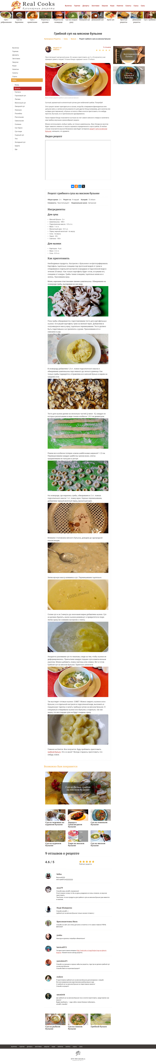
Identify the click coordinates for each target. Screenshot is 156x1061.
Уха (16, 139)
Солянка (18, 124)
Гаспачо (18, 92)
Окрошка (18, 110)
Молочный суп (20, 103)
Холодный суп (20, 142)
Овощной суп (20, 106)
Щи (16, 149)
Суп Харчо (18, 128)
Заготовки (95, 6)
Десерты (85, 6)
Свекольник (19, 121)
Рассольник (19, 117)
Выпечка (68, 6)
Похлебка (18, 113)
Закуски (105, 6)
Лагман (17, 99)
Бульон (17, 88)
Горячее (77, 6)
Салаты (128, 6)
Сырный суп (19, 135)
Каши (112, 6)
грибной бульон (54, 752)
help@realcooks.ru (78, 1060)
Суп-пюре (18, 131)
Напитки (120, 6)
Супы (143, 6)
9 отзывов (107, 47)
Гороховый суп (20, 96)
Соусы (136, 6)
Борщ (17, 85)
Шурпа (17, 146)
